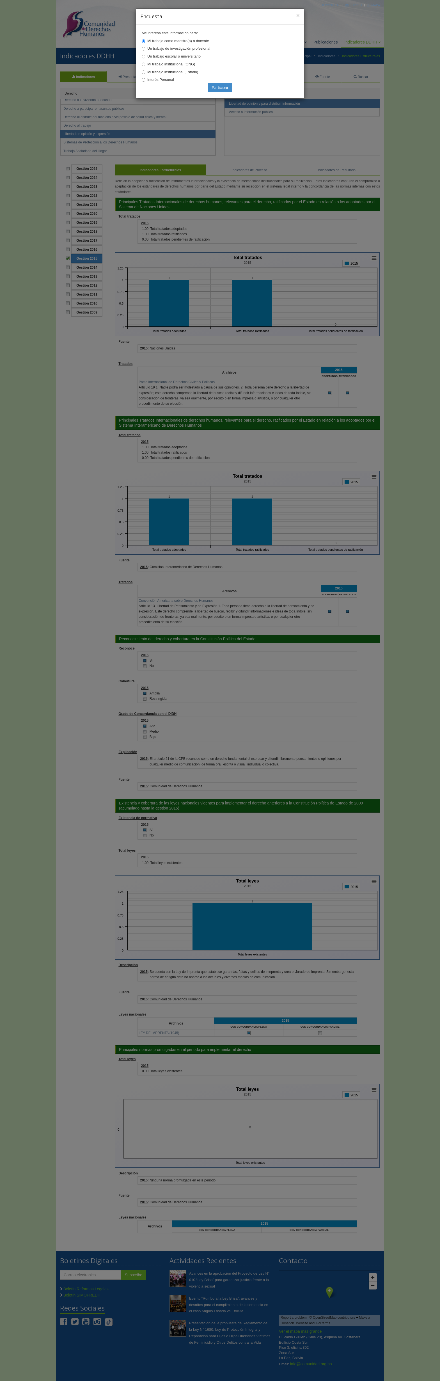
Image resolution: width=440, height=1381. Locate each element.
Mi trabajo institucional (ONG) (171, 64)
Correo (353, 5)
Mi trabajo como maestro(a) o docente (178, 41)
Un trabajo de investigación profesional (178, 48)
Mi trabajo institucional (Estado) (172, 72)
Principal (330, 5)
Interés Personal (160, 79)
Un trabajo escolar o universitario (174, 56)
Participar (220, 87)
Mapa (373, 5)
